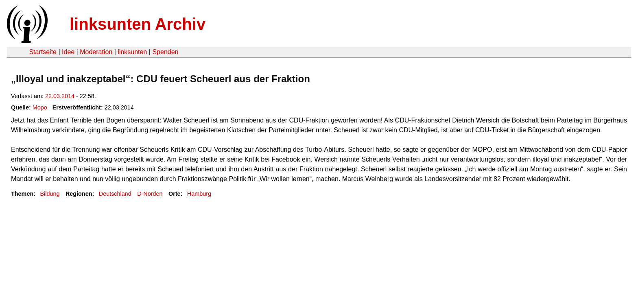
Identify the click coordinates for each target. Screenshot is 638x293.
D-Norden (149, 193)
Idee (68, 51)
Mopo (40, 107)
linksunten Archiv (137, 24)
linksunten (132, 51)
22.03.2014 (59, 96)
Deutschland (115, 193)
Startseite (43, 51)
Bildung (49, 193)
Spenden (165, 51)
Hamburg (199, 193)
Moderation (96, 51)
